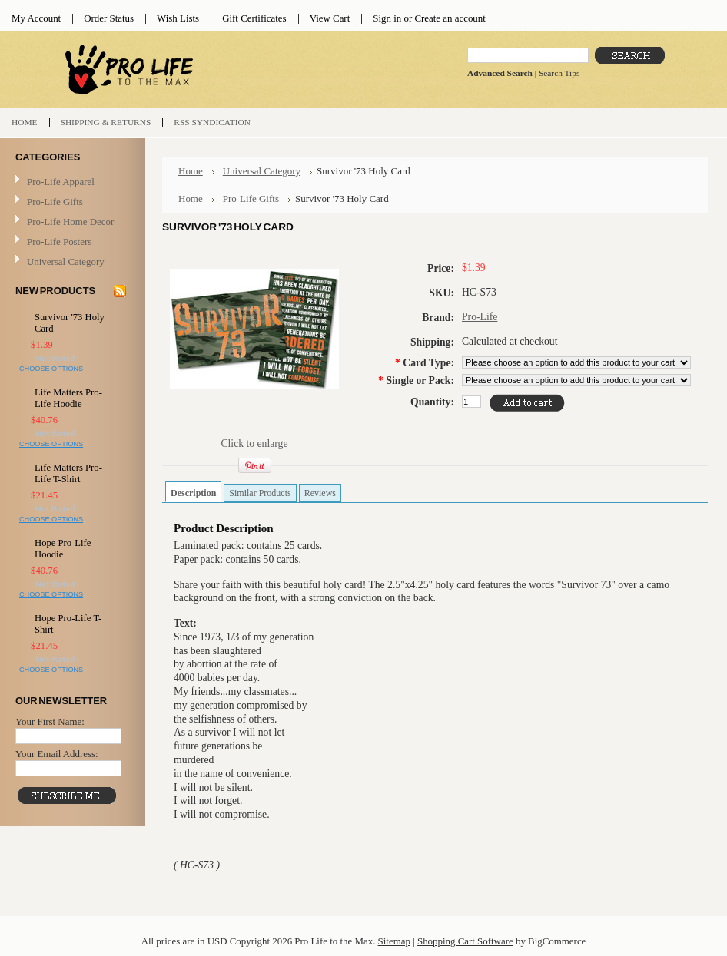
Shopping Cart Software (465, 941)
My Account (36, 18)
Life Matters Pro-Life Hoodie (68, 398)
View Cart (330, 18)
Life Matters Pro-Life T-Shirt (68, 473)
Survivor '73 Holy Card (70, 323)
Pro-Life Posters (59, 241)
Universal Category (66, 261)
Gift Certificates (254, 18)
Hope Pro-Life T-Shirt (68, 624)
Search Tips (559, 73)
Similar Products (259, 493)
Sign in (387, 18)
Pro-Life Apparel (70, 182)
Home (190, 171)
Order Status (109, 18)
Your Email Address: (56, 753)
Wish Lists (178, 18)
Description (193, 493)
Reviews (320, 493)
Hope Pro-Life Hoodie (63, 549)
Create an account (449, 18)
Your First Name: (50, 721)
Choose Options (51, 368)
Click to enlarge (254, 443)
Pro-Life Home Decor (70, 222)
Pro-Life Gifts (70, 202)
